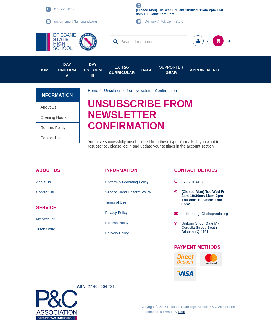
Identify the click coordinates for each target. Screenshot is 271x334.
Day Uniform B (93, 70)
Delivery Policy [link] (117, 233)
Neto (181, 312)
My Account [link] (45, 219)
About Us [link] (49, 107)
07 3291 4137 (64, 9)
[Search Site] (114, 42)
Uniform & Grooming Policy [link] (127, 182)
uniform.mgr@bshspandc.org (75, 21)
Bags (146, 70)
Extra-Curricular (122, 70)
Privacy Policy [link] (116, 213)
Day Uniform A (67, 70)
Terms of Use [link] (116, 202)
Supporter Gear (171, 70)
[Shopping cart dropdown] (224, 41)
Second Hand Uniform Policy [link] (128, 192)
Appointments (205, 70)
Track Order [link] (45, 229)
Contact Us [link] (50, 138)
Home (45, 70)
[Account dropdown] (201, 41)
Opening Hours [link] (54, 117)
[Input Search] (152, 42)
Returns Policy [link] (53, 127)
